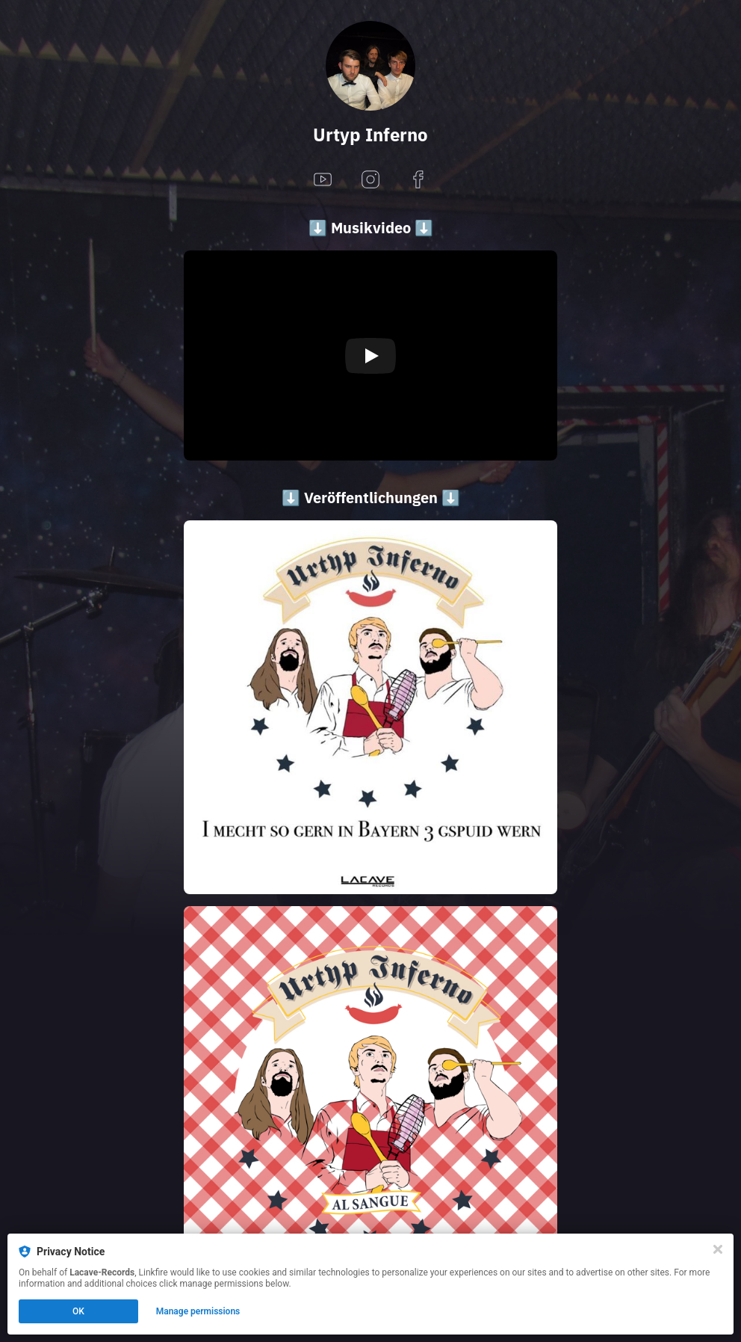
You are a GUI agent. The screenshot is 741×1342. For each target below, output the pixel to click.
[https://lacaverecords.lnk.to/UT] (370, 1093)
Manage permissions (198, 1311)
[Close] (718, 1249)
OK (78, 1311)
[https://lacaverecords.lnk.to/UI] (370, 707)
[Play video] (370, 356)
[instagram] (370, 180)
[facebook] (418, 180)
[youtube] (323, 180)
